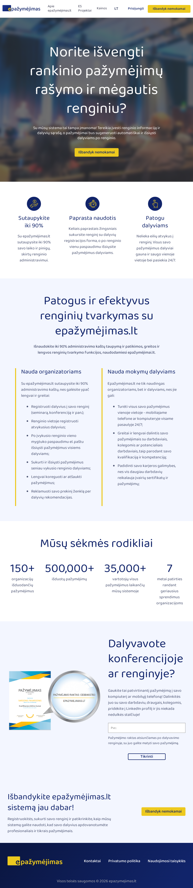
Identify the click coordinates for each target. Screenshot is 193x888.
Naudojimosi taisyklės (166, 861)
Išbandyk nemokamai (169, 9)
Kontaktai (92, 861)
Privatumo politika (124, 861)
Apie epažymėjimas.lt (59, 9)
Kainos (102, 8)
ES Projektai (84, 9)
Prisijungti (136, 8)
